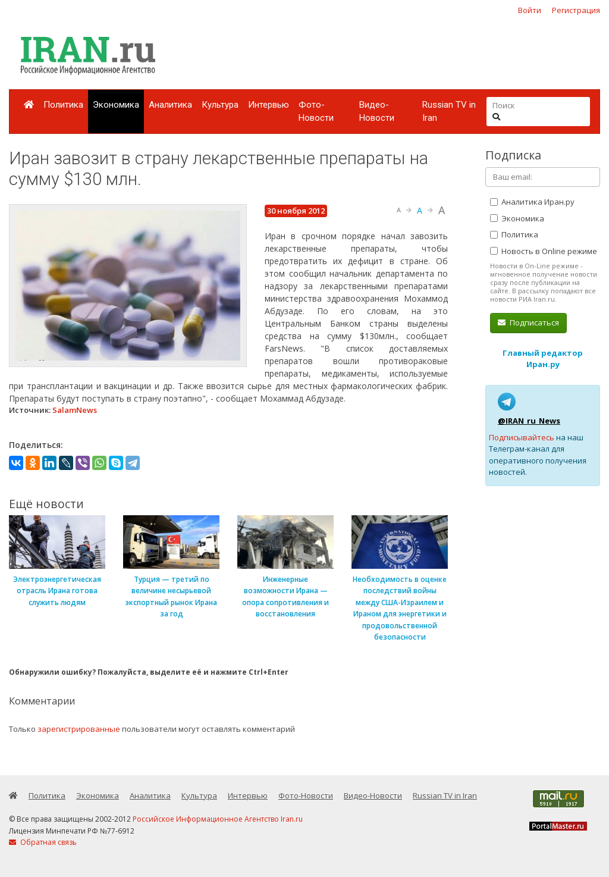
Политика (63, 104)
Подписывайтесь (521, 437)
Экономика (116, 104)
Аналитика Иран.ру (532, 201)
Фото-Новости (316, 111)
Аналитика (170, 104)
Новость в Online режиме (543, 251)
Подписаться (528, 322)
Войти (529, 10)
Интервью (268, 104)
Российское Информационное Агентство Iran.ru (218, 819)
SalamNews (74, 410)
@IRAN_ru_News (529, 420)
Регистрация (576, 10)
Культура (220, 104)
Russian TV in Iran (449, 111)
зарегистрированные (78, 728)
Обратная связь (43, 842)
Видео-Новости (376, 111)
